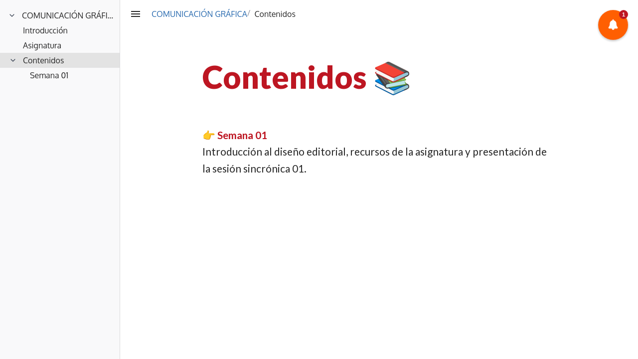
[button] (613, 25)
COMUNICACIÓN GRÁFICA (199, 14)
